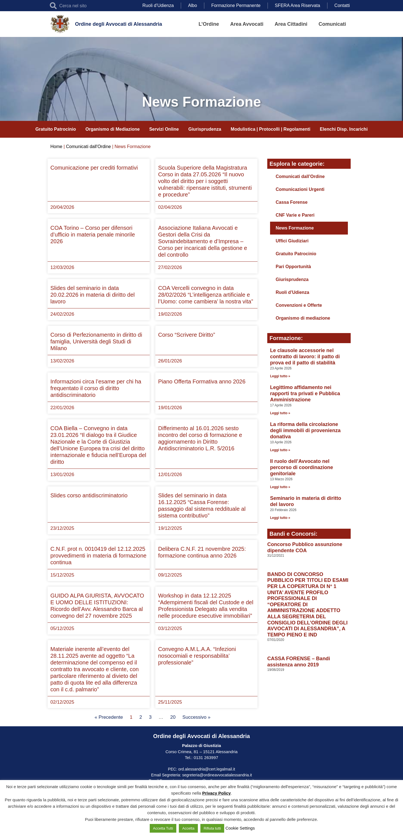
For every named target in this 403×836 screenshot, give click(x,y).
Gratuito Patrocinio (55, 129)
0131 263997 (205, 757)
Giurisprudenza (204, 129)
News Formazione (295, 228)
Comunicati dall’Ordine (300, 176)
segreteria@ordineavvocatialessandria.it (217, 775)
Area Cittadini (291, 24)
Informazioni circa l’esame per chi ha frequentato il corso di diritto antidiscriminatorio (95, 388)
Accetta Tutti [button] (163, 828)
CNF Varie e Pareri (295, 215)
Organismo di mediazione (303, 318)
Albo (192, 5)
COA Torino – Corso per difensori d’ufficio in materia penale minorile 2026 (92, 234)
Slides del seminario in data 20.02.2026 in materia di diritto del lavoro (92, 295)
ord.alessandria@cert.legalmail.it (206, 769)
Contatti (342, 5)
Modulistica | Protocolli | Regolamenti (270, 129)
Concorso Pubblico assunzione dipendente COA (304, 547)
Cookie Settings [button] (240, 828)
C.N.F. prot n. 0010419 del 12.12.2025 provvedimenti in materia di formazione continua (98, 555)
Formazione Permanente (236, 5)
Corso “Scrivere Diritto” (186, 335)
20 (172, 717)
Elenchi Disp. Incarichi (344, 129)
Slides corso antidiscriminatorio (89, 495)
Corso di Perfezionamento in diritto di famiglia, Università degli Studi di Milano (96, 341)
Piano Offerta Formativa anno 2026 (201, 381)
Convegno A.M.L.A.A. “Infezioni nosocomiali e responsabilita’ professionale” (197, 656)
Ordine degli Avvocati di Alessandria (118, 24)
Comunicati (332, 24)
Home (56, 146)
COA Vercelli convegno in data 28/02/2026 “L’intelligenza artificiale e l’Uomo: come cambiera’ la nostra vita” (205, 295)
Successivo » (196, 717)
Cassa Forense (292, 202)
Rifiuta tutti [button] (212, 828)
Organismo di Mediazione (112, 129)
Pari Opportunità (293, 266)
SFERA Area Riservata (297, 5)
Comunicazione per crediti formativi (94, 168)
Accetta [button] (188, 828)
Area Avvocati (247, 24)
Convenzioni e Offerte (299, 305)
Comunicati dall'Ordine (88, 146)
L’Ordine (209, 24)
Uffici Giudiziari (292, 240)
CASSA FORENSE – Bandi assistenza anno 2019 (298, 662)
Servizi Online (164, 129)
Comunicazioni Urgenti (300, 189)
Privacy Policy (216, 793)
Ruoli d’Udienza (158, 5)
